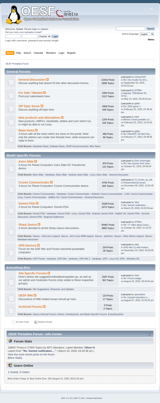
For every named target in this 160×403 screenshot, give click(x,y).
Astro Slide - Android (66, 174)
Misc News (95, 146)
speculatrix (139, 294)
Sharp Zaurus (27, 224)
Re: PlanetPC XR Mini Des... (137, 134)
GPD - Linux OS (111, 258)
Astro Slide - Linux (86, 174)
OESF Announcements (77, 146)
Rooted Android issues (134, 182)
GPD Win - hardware (67, 258)
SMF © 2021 (79, 398)
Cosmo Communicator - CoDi (115, 194)
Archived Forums (30, 306)
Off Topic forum (29, 106)
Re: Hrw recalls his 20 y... (135, 80)
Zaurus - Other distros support (129, 236)
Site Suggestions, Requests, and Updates (53, 289)
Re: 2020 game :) (132, 106)
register (44, 29)
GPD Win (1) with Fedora (135, 247)
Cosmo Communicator (33, 182)
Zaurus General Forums (44, 314)
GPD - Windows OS (129, 258)
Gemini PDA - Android (89, 213)
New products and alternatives (39, 117)
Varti (136, 117)
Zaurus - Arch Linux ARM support (77, 236)
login (34, 29)
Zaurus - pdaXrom (104, 236)
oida (136, 244)
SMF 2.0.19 (66, 398)
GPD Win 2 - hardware (90, 258)
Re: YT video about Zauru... (137, 225)
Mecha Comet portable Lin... (137, 119)
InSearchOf (140, 77)
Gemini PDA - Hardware (44, 213)
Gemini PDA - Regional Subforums (47, 217)
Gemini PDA (26, 203)
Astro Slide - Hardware (44, 174)
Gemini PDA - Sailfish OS (113, 213)
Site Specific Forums (32, 273)
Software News (57, 146)
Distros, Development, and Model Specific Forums (82, 314)
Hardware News (40, 146)
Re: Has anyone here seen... (137, 163)
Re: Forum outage (132, 278)
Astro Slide (26, 161)
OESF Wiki (25, 295)
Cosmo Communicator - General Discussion (82, 197)
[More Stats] (15, 357)
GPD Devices (27, 245)
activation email (33, 32)
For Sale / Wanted (30, 92)
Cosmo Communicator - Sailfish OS (41, 197)
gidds (137, 103)
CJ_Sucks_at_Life (143, 179)
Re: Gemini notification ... (135, 205)
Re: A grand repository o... (136, 297)
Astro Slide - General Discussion (113, 174)
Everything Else (116, 314)
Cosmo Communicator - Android (83, 194)
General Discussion (31, 79)
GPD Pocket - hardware (44, 258)
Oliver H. (90, 347)
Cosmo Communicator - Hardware (49, 194)
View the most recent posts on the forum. (31, 354)
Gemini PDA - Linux (67, 213)
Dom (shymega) (142, 160)
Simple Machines (94, 398)
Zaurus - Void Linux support (46, 236)
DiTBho (138, 90)
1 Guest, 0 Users (19, 372)
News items (26, 130)
